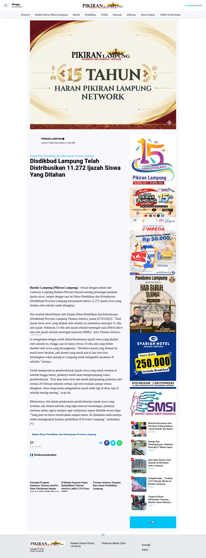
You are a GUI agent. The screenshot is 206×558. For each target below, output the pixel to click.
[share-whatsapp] (119, 443)
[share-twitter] (113, 443)
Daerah (75, 14)
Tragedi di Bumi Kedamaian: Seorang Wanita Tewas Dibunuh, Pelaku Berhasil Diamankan (161, 500)
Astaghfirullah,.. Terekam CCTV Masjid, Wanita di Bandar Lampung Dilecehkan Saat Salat (160, 481)
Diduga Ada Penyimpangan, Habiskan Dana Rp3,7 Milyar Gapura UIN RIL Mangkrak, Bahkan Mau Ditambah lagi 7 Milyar (161, 444)
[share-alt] (99, 443)
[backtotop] (103, 535)
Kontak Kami (144, 545)
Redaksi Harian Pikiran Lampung (49, 14)
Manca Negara (149, 14)
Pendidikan (90, 14)
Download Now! (194, 5)
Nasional (118, 14)
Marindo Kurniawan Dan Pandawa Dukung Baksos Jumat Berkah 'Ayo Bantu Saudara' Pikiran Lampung (160, 426)
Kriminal (22, 14)
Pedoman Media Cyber (114, 543)
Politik (104, 14)
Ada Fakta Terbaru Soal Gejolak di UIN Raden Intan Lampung (160, 462)
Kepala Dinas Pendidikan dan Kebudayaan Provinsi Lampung (62, 156)
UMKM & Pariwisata (173, 14)
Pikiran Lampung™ (37, 551)
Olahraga (132, 14)
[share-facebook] (106, 443)
